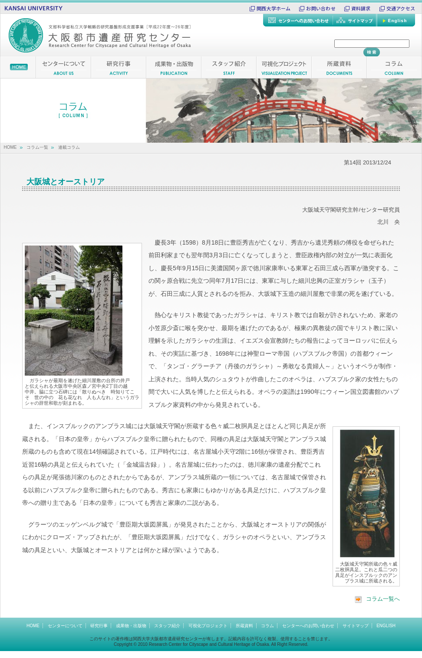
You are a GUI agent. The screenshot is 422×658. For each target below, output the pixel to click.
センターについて (65, 625)
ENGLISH (386, 625)
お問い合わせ (320, 8)
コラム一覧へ (377, 599)
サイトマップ (356, 625)
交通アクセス (400, 8)
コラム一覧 (37, 147)
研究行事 (99, 625)
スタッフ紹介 (167, 625)
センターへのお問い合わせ (308, 625)
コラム (267, 625)
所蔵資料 (244, 625)
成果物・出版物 (131, 625)
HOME (10, 147)
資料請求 (361, 8)
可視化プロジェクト (207, 625)
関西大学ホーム (274, 8)
